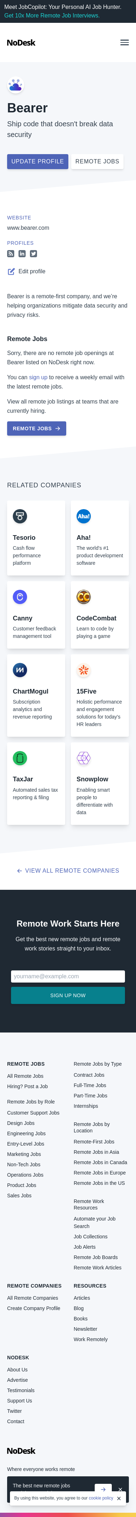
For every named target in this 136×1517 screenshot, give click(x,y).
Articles (82, 1298)
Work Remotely (91, 1339)
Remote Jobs (27, 339)
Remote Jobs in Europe (100, 1173)
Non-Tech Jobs (23, 1164)
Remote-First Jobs (94, 1142)
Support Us (19, 1401)
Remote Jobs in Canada (100, 1162)
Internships (86, 1106)
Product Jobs (21, 1185)
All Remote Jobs (25, 1076)
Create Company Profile (33, 1308)
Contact (15, 1421)
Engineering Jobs (26, 1133)
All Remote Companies (32, 1298)
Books (81, 1318)
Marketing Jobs (24, 1154)
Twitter (14, 1411)
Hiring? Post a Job (27, 1086)
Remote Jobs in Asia (96, 1152)
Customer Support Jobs (33, 1113)
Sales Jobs (19, 1195)
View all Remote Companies (68, 871)
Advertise (17, 1380)
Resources (90, 1286)
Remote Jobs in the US (99, 1183)
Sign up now (67, 995)
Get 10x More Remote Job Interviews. (52, 15)
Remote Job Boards (96, 1257)
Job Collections (91, 1236)
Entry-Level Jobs (25, 1144)
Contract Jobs (89, 1075)
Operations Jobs (25, 1175)
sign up (38, 377)
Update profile (37, 161)
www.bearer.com (28, 228)
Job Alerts (84, 1247)
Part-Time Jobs (90, 1096)
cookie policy (101, 1498)
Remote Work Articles (97, 1267)
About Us (17, 1370)
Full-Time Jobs (90, 1085)
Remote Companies (34, 1286)
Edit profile (26, 271)
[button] (124, 42)
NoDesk (18, 1357)
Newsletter (85, 1329)
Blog (79, 1308)
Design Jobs (21, 1123)
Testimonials (21, 1390)
